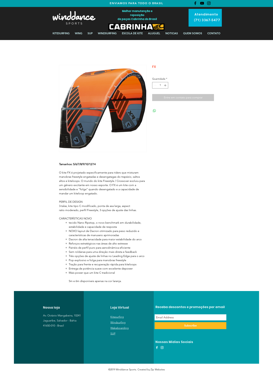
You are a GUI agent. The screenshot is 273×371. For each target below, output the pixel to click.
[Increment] (165, 85)
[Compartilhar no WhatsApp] (154, 111)
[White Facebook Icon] (157, 347)
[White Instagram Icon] (162, 347)
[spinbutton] (160, 85)
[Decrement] (155, 85)
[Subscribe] (190, 325)
